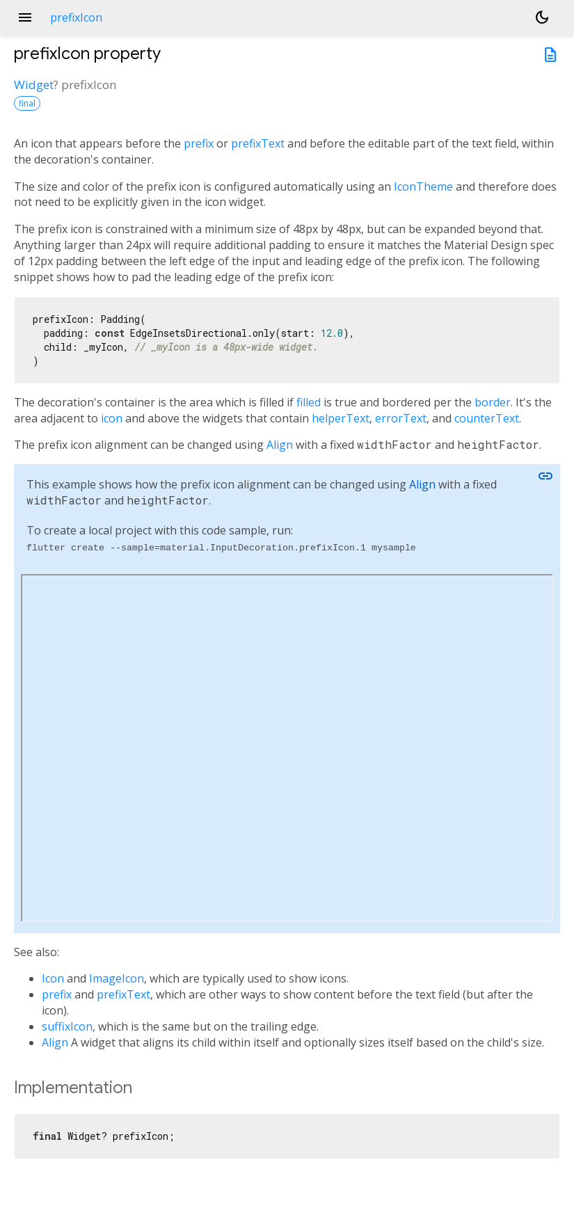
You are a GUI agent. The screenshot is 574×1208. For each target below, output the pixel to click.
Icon (53, 978)
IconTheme (423, 186)
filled (308, 402)
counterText (486, 418)
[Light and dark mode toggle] (542, 17)
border (493, 402)
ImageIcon (116, 978)
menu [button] (25, 17)
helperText (340, 418)
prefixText (258, 143)
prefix (199, 143)
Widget (34, 85)
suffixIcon (67, 1026)
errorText (400, 418)
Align (279, 444)
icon (111, 418)
